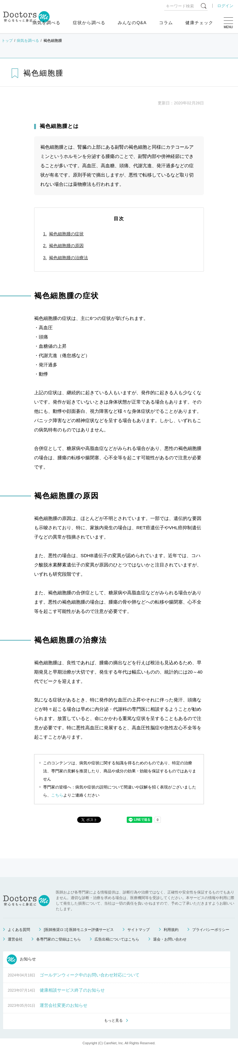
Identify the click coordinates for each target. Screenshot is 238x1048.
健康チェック (199, 22)
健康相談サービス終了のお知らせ (72, 990)
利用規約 (171, 930)
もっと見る (113, 1020)
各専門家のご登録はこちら (58, 939)
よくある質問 (19, 930)
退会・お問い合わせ (170, 939)
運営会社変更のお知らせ (63, 1005)
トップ (7, 40)
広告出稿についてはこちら (117, 939)
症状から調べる (89, 22)
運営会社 (15, 939)
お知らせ (21, 959)
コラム (166, 22)
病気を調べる (46, 22)
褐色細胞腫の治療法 (68, 257)
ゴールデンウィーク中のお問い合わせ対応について (89, 974)
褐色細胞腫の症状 (66, 233)
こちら (57, 795)
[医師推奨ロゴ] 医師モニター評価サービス (79, 930)
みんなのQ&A (132, 22)
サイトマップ (138, 930)
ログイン (225, 5)
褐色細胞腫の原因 (66, 245)
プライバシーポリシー (210, 930)
